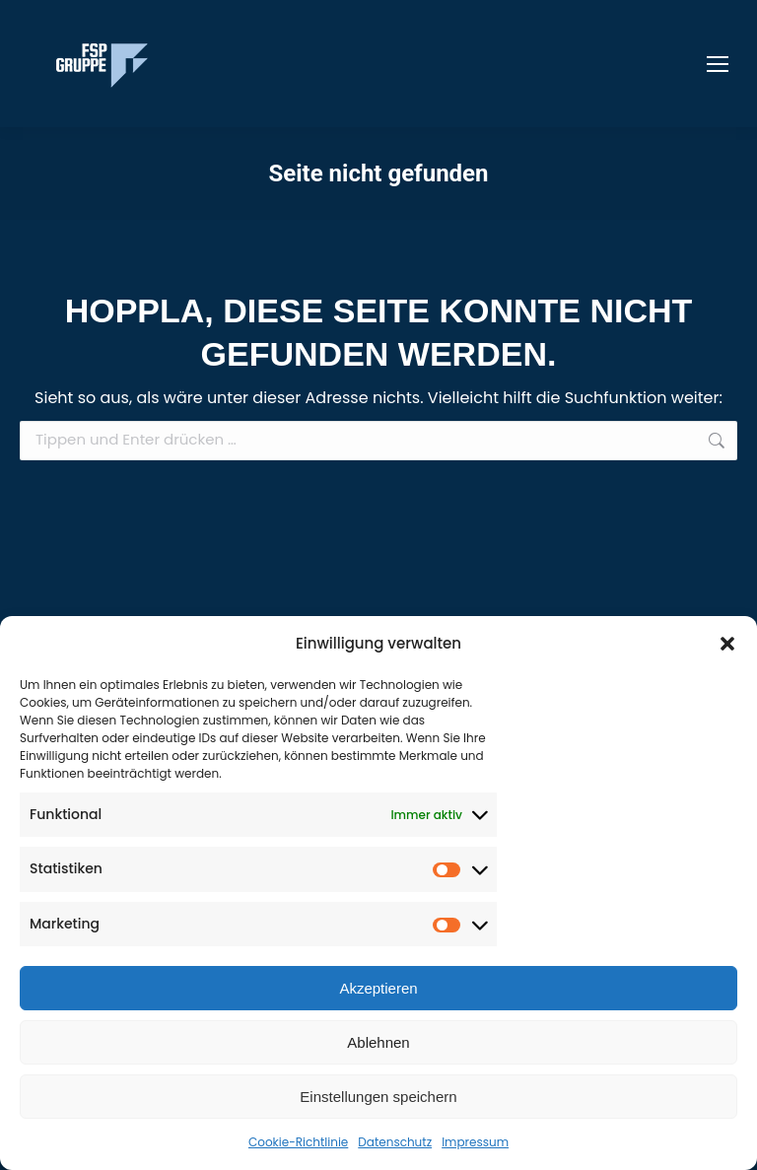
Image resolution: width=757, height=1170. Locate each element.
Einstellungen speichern (378, 1096)
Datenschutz (395, 1142)
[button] (727, 644)
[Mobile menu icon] (717, 64)
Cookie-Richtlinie (298, 1142)
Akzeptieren (378, 988)
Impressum (475, 1142)
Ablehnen (378, 1042)
